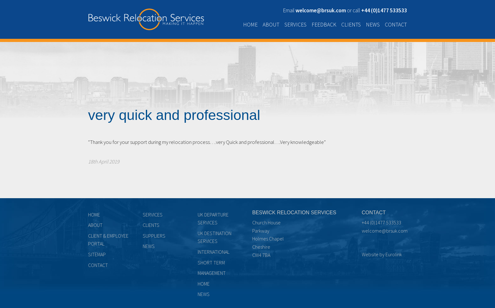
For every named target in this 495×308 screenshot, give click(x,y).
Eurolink (393, 254)
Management (212, 273)
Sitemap (97, 254)
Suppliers (154, 236)
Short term (211, 262)
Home (250, 24)
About (271, 24)
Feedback (324, 24)
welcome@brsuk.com (385, 231)
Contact (396, 24)
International (214, 252)
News (373, 24)
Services (295, 24)
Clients (351, 24)
